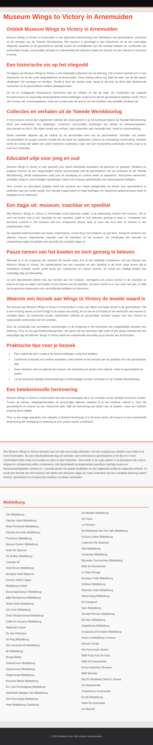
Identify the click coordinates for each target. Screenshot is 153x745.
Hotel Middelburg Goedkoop (22, 704)
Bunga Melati (13, 657)
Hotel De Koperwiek (93, 703)
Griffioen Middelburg (93, 584)
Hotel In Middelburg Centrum (98, 637)
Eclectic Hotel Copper (18, 580)
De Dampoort (89, 602)
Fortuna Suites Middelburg (97, 536)
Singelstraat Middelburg (95, 625)
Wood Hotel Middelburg (20, 603)
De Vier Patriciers (16, 633)
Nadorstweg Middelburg (95, 596)
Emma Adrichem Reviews (96, 667)
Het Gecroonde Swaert (95, 649)
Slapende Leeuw (16, 627)
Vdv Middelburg (15, 514)
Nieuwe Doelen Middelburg (22, 544)
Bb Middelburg (14, 651)
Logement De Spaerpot (95, 542)
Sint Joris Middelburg (18, 609)
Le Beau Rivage (90, 572)
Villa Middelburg (90, 548)
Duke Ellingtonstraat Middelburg (25, 615)
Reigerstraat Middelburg (20, 675)
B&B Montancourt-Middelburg (23, 597)
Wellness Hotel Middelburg (97, 590)
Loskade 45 (13, 562)
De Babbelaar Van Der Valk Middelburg (104, 530)
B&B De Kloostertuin (93, 566)
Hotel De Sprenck (16, 550)
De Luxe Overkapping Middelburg (25, 686)
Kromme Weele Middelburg (22, 681)
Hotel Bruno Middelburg (20, 568)
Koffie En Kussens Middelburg (23, 621)
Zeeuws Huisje (90, 643)
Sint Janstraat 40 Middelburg (23, 645)
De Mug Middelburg (17, 639)
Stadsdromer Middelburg (20, 663)
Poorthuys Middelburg (19, 538)
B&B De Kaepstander (94, 661)
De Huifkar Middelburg (19, 556)
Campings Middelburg (94, 554)
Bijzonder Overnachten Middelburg (101, 560)
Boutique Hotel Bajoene (20, 574)
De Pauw (86, 518)
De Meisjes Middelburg (95, 512)
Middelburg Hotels (16, 585)
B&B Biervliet (89, 673)
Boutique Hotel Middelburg (97, 578)
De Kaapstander (91, 685)
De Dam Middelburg (93, 619)
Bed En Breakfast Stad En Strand (101, 679)
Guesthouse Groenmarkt (96, 691)
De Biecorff (88, 709)
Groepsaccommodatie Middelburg (101, 631)
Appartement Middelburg (20, 669)
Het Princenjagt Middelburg (22, 698)
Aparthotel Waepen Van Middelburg (27, 692)
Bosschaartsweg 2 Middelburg (23, 591)
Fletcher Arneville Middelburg (23, 532)
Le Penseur (88, 524)
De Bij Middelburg (91, 697)
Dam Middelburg (91, 608)
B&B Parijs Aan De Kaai (95, 655)
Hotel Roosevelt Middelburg (22, 526)
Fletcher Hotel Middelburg (21, 520)
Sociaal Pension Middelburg (97, 613)
